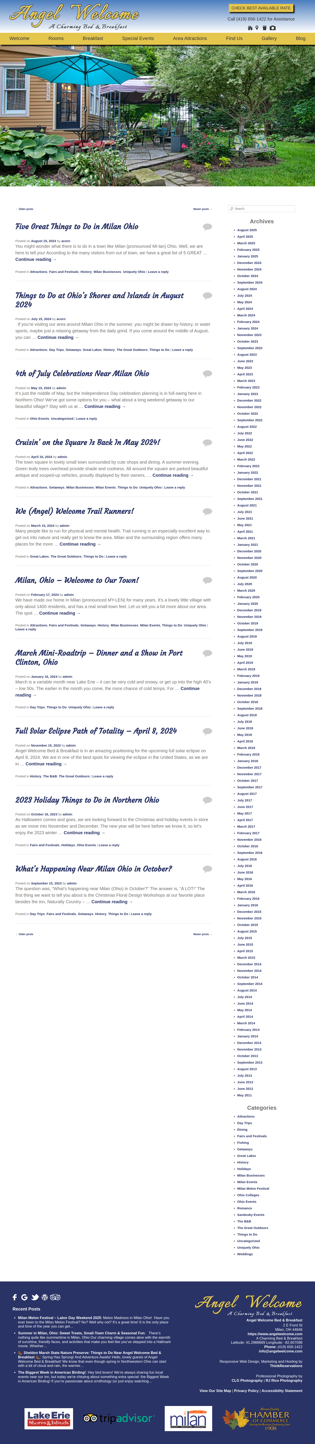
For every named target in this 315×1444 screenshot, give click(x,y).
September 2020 (249, 571)
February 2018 (248, 754)
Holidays (68, 845)
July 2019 (244, 643)
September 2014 (249, 984)
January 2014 (247, 1036)
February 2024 (248, 322)
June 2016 (245, 872)
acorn (65, 241)
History (86, 272)
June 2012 (245, 1088)
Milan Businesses (107, 272)
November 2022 (249, 407)
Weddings (245, 1254)
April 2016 (245, 885)
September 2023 (249, 348)
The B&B (50, 776)
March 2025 (246, 243)
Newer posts (202, 209)
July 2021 (244, 512)
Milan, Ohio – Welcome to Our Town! (77, 580)
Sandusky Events (250, 1215)
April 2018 (245, 741)
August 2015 (247, 931)
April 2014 (245, 1016)
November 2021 (249, 485)
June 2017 (245, 807)
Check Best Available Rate (261, 8)
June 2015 (245, 944)
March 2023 (246, 381)
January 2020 (247, 603)
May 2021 (244, 525)
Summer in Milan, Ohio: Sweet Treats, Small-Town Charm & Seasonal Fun (81, 1333)
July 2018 (244, 721)
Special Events (138, 38)
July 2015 (244, 938)
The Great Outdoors (132, 350)
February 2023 (248, 387)
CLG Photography (247, 1380)
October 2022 (247, 413)
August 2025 (247, 230)
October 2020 (247, 564)
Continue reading (36, 259)
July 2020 (244, 584)
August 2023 (247, 354)
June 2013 (245, 1082)
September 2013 (249, 1062)
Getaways (73, 350)
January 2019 (247, 682)
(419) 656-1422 (251, 19)
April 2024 (245, 308)
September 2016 (249, 853)
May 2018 (244, 735)
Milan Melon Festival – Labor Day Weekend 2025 (59, 1318)
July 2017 (244, 800)
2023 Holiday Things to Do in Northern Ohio (87, 800)
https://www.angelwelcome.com (275, 1334)
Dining (242, 1129)
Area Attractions (190, 38)
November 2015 (249, 918)
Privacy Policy (246, 1391)
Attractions (38, 272)
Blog (301, 38)
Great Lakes (92, 350)
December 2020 (249, 551)
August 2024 (247, 289)
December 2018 (249, 689)
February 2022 (248, 466)
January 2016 (247, 905)
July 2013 (244, 1075)
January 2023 (247, 394)
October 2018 (247, 702)
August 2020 (247, 577)
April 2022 (245, 453)
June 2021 (245, 518)
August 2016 (247, 859)
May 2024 (244, 302)
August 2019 (247, 636)
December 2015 (249, 912)
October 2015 (247, 925)
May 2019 (244, 656)
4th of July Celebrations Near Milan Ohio (82, 373)
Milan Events (106, 487)
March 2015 (246, 957)
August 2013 (247, 1069)
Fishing (243, 1142)
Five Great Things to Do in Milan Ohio (76, 226)
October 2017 (247, 780)
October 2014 (247, 977)
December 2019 (249, 610)
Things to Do (159, 350)
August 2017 (247, 794)
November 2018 (249, 695)
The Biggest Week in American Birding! (52, 1372)
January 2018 (247, 761)
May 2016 (244, 879)
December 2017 (249, 767)
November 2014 (249, 970)
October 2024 (247, 276)
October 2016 (247, 846)
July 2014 (244, 997)
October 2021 (247, 492)
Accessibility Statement (282, 1391)
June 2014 (245, 1003)
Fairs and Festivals (64, 272)
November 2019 (249, 617)
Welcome (19, 38)
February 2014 (248, 1029)
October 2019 (247, 623)
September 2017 (249, 787)
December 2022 (249, 400)
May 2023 (244, 367)
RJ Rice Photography (284, 1380)
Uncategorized (62, 418)
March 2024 (246, 315)
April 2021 (245, 531)
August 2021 (247, 505)
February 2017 (248, 833)
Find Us (234, 38)
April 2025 (245, 236)
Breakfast (93, 38)
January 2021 (247, 544)
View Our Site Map (215, 1391)
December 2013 (249, 1043)
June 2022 (245, 440)
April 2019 (245, 662)
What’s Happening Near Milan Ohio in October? (93, 869)
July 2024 (244, 295)
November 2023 (249, 335)
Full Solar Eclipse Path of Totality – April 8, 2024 (96, 731)
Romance (244, 1208)
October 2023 (247, 341)
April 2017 (245, 820)
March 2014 (246, 1023)
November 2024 (249, 269)
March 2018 (246, 748)
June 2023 (245, 361)
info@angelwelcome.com (281, 1351)
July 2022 (244, 433)
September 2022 (249, 420)
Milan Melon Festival (253, 1188)
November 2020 (249, 558)
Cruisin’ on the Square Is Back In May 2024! (87, 442)
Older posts (24, 209)
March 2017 (246, 826)
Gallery (269, 38)
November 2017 (249, 774)
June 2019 (245, 649)
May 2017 (244, 813)
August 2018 (247, 715)
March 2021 (246, 538)
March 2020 (246, 590)
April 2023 (245, 374)
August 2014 (247, 990)
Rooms (56, 38)
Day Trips (56, 350)
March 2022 (246, 459)
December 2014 (249, 964)
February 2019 (248, 676)
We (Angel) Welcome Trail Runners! (74, 511)
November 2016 (249, 839)
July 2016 (244, 866)
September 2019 (249, 630)
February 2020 (248, 597)
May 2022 (244, 446)
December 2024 (249, 263)
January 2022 (247, 472)
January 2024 (247, 328)
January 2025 (247, 256)
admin (61, 388)
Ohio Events (39, 418)
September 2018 (249, 708)
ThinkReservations (286, 1366)
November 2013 (249, 1049)
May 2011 (244, 1095)
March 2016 (246, 892)
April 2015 (245, 951)
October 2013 (247, 1056)
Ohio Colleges (248, 1195)
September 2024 (249, 282)
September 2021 (249, 499)
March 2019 (246, 669)
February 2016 (248, 898)
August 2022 (247, 426)
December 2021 (249, 479)
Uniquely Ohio (134, 272)
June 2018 (245, 728)
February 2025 (248, 249)
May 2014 (244, 1010)
